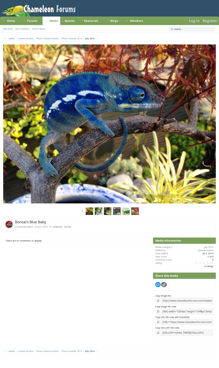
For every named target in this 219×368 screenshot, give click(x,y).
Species (70, 21)
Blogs (114, 21)
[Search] (192, 29)
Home (11, 21)
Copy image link (163, 295)
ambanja (57, 226)
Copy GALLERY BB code (167, 326)
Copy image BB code (165, 306)
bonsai (67, 226)
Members (136, 21)
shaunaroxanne (25, 226)
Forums (32, 21)
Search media (38, 29)
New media (8, 29)
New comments (22, 29)
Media (53, 21)
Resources (91, 21)
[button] (17, 21)
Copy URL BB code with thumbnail (172, 316)
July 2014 (209, 246)
